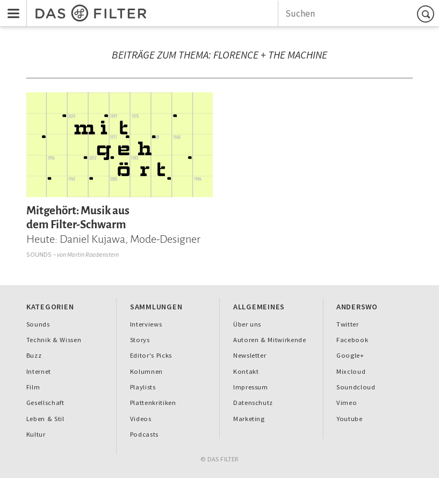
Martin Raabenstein (93, 254)
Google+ (350, 355)
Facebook (352, 340)
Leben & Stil (45, 419)
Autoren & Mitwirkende (269, 340)
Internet (38, 371)
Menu (10, 6)
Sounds (39, 254)
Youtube (349, 419)
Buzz (34, 355)
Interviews (146, 324)
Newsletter (250, 355)
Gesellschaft (45, 403)
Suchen (427, 14)
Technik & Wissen (54, 340)
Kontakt (246, 371)
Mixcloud (350, 371)
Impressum (250, 387)
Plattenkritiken (153, 403)
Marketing (249, 419)
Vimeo (346, 403)
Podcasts (144, 434)
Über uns (247, 324)
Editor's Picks (151, 355)
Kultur (36, 434)
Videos (141, 419)
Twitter (347, 324)
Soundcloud (356, 387)
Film (33, 387)
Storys (140, 340)
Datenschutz (253, 403)
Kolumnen (146, 371)
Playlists (143, 387)
